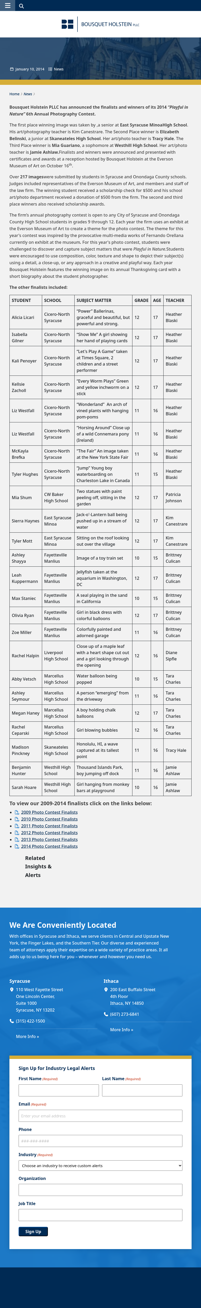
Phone (25, 1129)
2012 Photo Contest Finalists (49, 833)
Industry (36, 1154)
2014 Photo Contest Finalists (49, 846)
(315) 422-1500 (30, 1021)
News (59, 69)
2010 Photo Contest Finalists (49, 819)
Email (32, 1104)
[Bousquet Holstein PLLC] (100, 24)
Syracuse (19, 981)
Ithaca (111, 981)
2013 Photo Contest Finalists (49, 839)
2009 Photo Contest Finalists (49, 812)
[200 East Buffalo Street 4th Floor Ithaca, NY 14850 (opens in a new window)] (151, 996)
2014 (40, 69)
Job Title (27, 1203)
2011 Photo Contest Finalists (49, 826)
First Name (38, 1078)
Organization (32, 1178)
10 (32, 69)
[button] (7, 5)
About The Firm (92, 1300)
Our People (87, 1293)
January (22, 69)
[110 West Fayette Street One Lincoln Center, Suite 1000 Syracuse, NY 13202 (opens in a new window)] (56, 999)
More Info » (27, 1036)
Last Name (121, 1078)
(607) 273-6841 (124, 1014)
